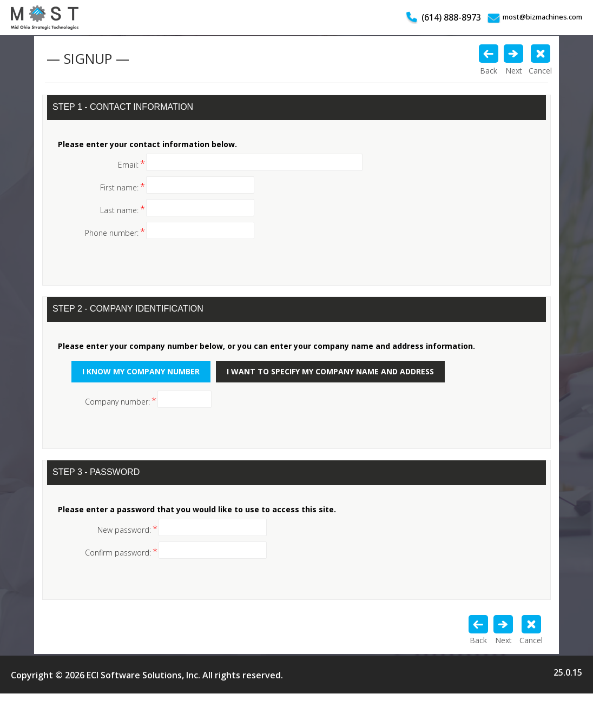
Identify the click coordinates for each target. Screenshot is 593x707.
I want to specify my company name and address (330, 371)
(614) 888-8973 (451, 17)
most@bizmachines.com (542, 17)
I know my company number (141, 371)
